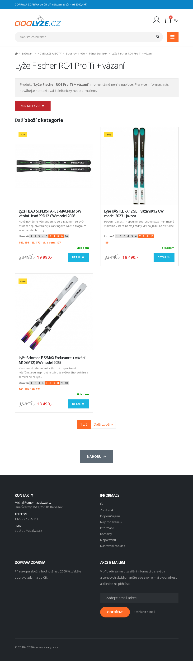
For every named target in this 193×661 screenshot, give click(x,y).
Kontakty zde (33, 106)
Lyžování (27, 53)
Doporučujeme (111, 515)
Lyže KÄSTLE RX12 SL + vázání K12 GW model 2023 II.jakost (134, 214)
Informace (107, 527)
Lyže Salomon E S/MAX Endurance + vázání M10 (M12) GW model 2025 (52, 360)
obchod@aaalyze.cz (29, 530)
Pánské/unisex (98, 53)
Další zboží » (103, 424)
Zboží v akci (108, 510)
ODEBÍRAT (115, 610)
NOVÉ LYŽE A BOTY (50, 53)
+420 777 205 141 (26, 519)
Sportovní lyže (75, 53)
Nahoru (96, 456)
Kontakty (106, 533)
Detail (78, 257)
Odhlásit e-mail (144, 610)
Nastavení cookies (113, 544)
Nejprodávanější (111, 521)
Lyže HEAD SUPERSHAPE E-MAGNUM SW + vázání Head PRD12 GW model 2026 (51, 214)
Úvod (104, 504)
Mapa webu (108, 538)
